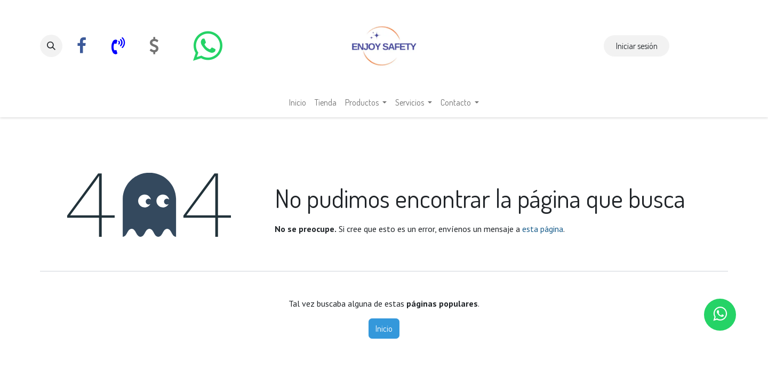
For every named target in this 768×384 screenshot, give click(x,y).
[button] (51, 46)
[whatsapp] (207, 46)
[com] (154, 46)
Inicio (384, 328)
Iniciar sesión (637, 46)
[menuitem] (297, 102)
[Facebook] (82, 46)
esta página (542, 228)
